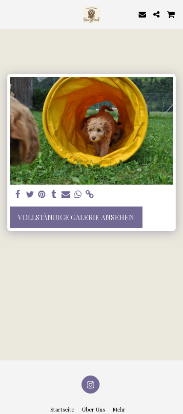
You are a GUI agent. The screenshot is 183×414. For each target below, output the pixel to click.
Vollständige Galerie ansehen (76, 217)
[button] (10, 14)
